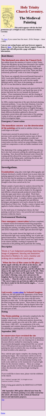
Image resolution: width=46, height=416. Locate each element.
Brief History (8, 56)
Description (7, 246)
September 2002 (9, 331)
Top (3, 400)
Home (3, 413)
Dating (5, 311)
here (6, 39)
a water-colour (18, 292)
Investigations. (9, 167)
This (16, 28)
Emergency (7, 121)
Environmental (9, 217)
